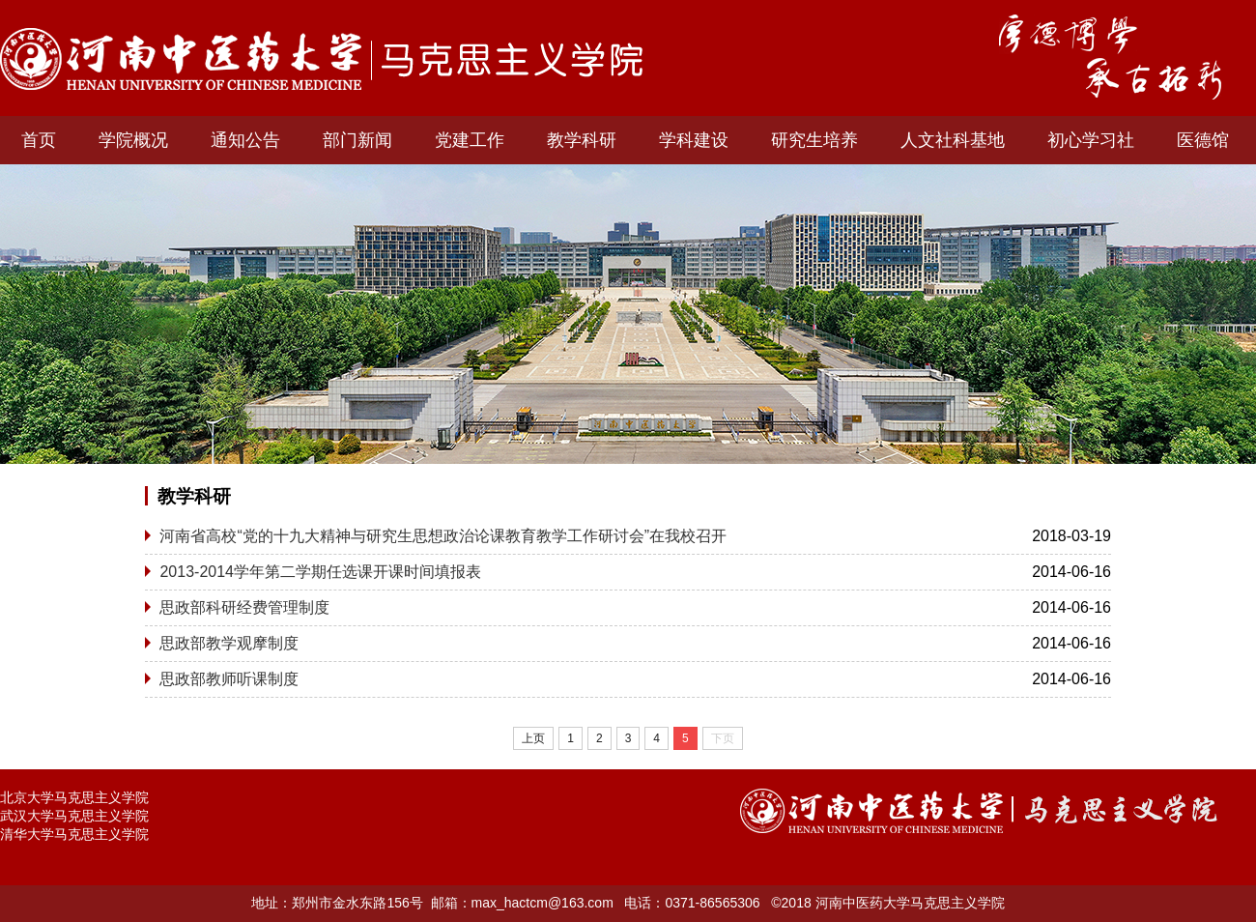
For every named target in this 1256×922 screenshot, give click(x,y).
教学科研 (581, 140)
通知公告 (245, 140)
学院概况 (133, 140)
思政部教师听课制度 (229, 679)
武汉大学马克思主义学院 (74, 815)
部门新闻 (357, 140)
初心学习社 (1090, 140)
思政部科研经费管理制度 (244, 607)
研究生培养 (814, 140)
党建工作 (469, 140)
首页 (38, 140)
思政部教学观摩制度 (229, 643)
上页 (533, 738)
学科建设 (693, 140)
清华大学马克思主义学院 (74, 834)
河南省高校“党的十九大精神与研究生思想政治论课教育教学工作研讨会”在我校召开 (443, 536)
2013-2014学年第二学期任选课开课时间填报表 (320, 571)
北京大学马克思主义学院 (74, 797)
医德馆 (1203, 140)
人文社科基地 (952, 140)
